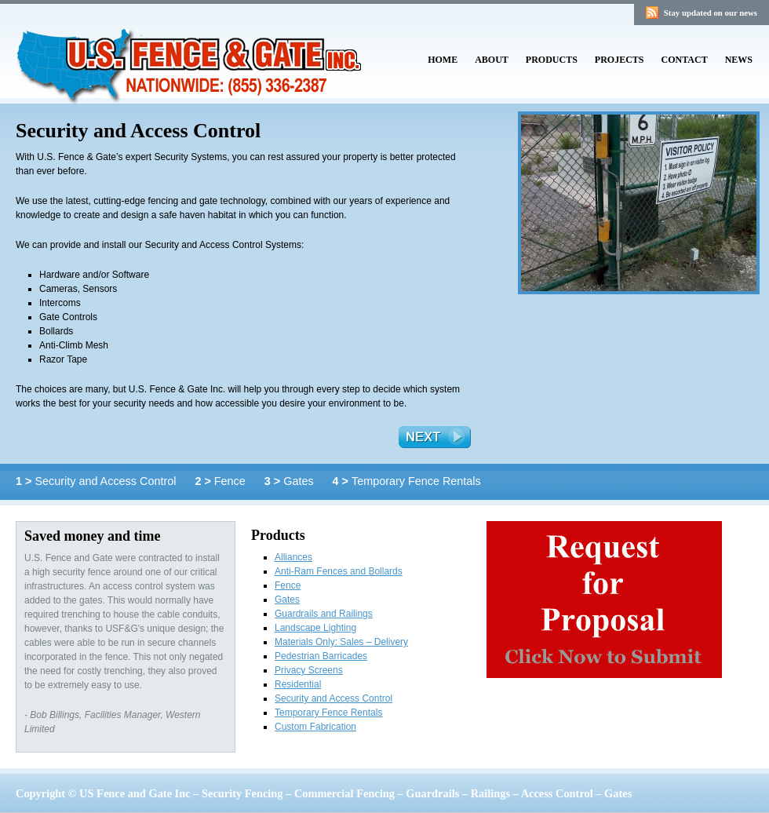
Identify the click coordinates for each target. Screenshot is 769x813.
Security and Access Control (97, 481)
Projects (619, 59)
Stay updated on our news (710, 12)
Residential (298, 684)
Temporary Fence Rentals (407, 481)
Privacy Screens (309, 670)
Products (552, 59)
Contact (684, 59)
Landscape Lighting (315, 627)
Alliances (293, 557)
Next (435, 437)
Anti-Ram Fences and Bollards (339, 571)
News (739, 59)
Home (442, 59)
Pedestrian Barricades (321, 656)
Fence (221, 481)
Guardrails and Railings (324, 613)
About (491, 59)
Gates (290, 481)
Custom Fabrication (315, 726)
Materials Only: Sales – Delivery (341, 641)
